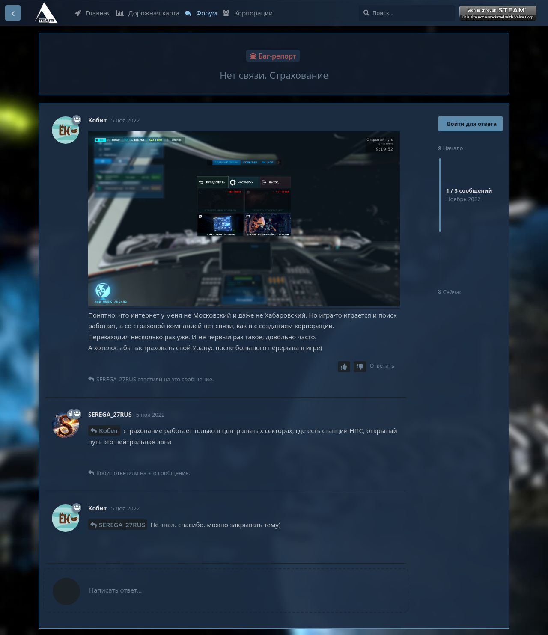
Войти (498, 13)
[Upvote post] (344, 367)
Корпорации (248, 13)
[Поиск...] (407, 13)
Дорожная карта (147, 13)
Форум (201, 13)
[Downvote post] (360, 367)
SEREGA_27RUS (122, 524)
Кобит (108, 430)
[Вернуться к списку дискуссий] (13, 13)
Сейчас (450, 292)
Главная (93, 13)
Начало (450, 148)
